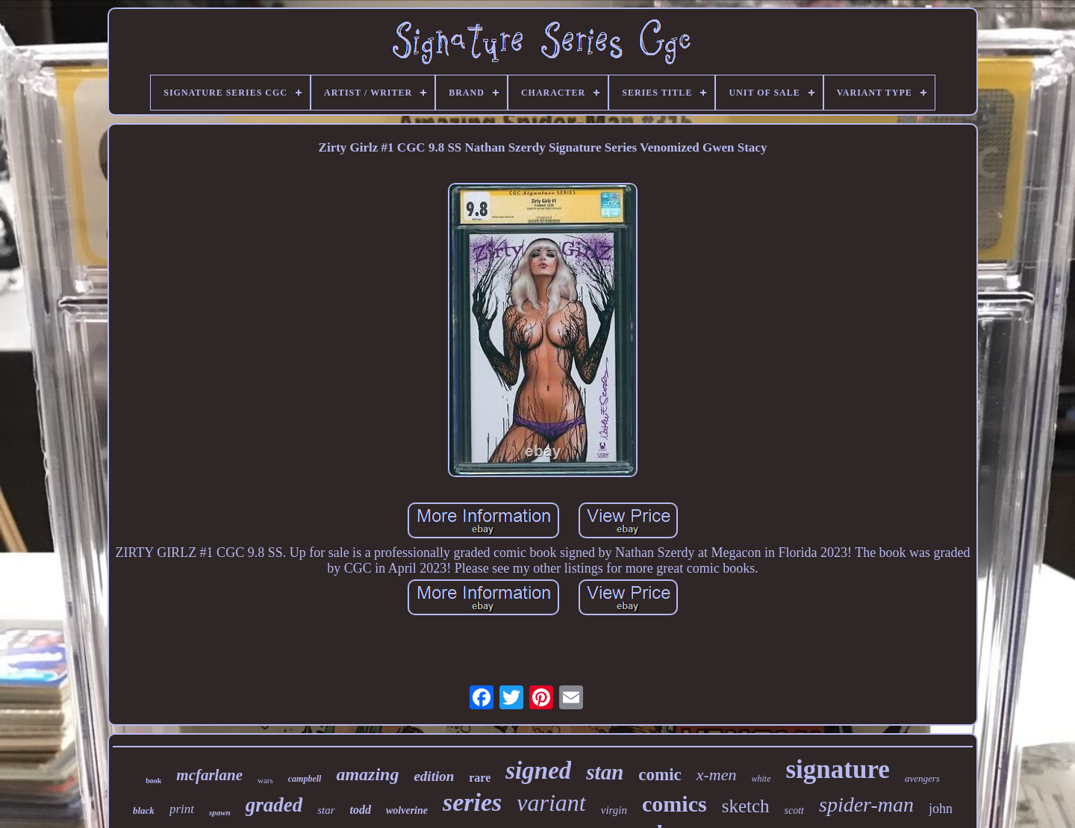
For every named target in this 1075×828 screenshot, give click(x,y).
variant (551, 802)
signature (838, 769)
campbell (305, 778)
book (153, 780)
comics (674, 803)
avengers (922, 778)
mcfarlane (209, 775)
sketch (746, 806)
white (761, 778)
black (144, 810)
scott (794, 810)
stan (604, 772)
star (325, 810)
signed (538, 770)
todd (360, 809)
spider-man (866, 804)
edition (434, 776)
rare (479, 777)
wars (265, 780)
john (941, 808)
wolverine (407, 810)
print (181, 809)
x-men (717, 774)
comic (659, 774)
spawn (220, 812)
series (472, 802)
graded (274, 805)
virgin (614, 810)
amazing (367, 774)
